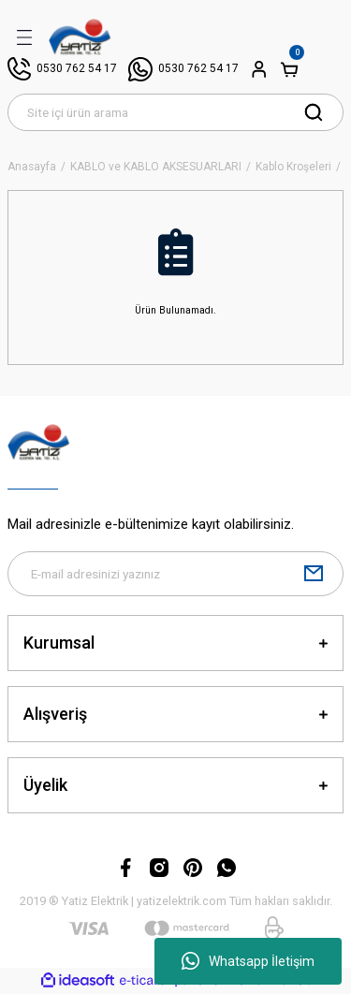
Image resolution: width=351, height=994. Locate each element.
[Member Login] (259, 69)
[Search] (175, 112)
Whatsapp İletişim (248, 961)
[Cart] (289, 69)
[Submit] (314, 573)
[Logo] (80, 37)
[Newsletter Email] (175, 573)
